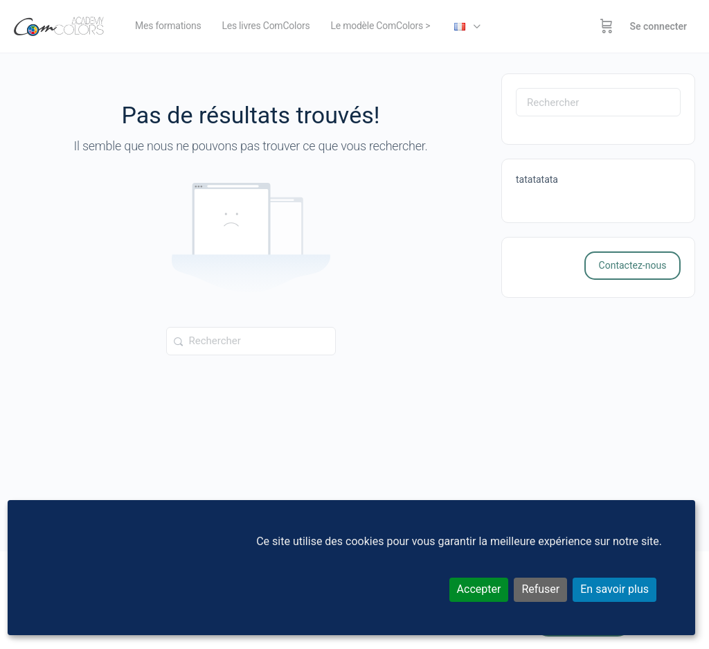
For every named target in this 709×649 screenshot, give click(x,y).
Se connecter (658, 26)
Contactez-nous (633, 265)
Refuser (540, 589)
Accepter (479, 589)
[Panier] (607, 26)
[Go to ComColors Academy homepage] (59, 25)
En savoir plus (614, 589)
